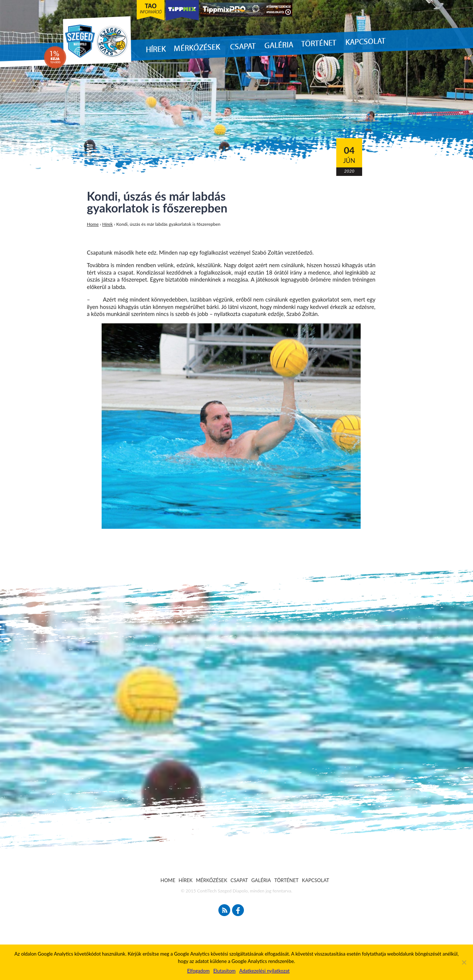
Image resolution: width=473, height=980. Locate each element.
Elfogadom (198, 971)
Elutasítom (224, 971)
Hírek (107, 224)
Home (93, 224)
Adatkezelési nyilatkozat (264, 971)
